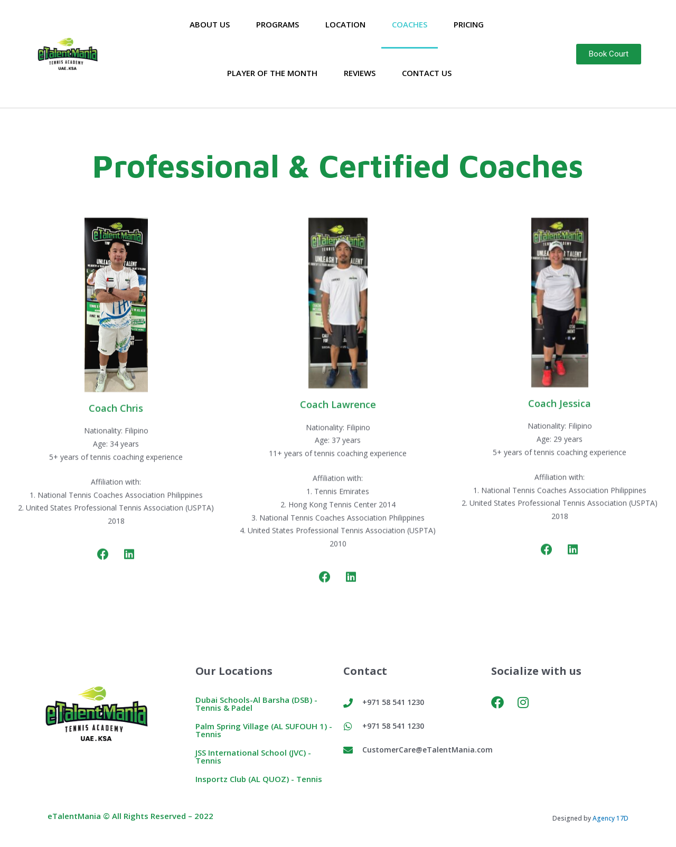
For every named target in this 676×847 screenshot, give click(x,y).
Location (345, 24)
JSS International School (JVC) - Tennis (253, 756)
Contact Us (427, 73)
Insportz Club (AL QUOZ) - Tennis (258, 779)
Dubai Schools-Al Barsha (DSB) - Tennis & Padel (256, 703)
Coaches (409, 24)
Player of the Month (272, 73)
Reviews (359, 73)
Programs (277, 24)
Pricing (469, 24)
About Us (210, 24)
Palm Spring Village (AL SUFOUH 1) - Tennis (263, 730)
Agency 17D (610, 818)
